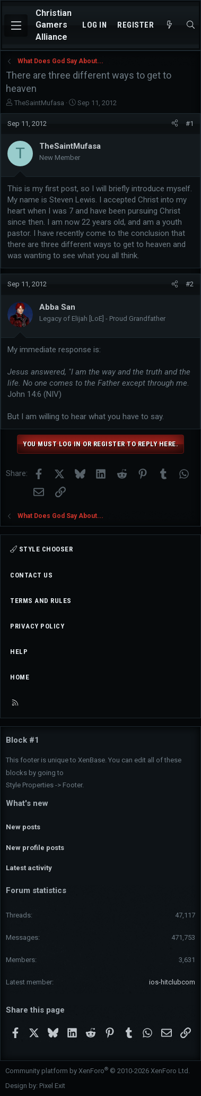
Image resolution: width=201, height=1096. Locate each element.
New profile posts (35, 848)
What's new (27, 803)
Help (19, 652)
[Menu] (16, 25)
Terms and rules (41, 601)
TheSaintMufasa (39, 103)
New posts (23, 827)
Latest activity (29, 868)
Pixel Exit (52, 1086)
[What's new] (169, 25)
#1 (190, 124)
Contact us (31, 575)
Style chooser (41, 549)
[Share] (175, 123)
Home (19, 677)
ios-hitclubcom (172, 982)
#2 (190, 284)
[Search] (190, 25)
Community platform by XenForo (97, 1071)
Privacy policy (37, 626)
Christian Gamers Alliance (54, 25)
